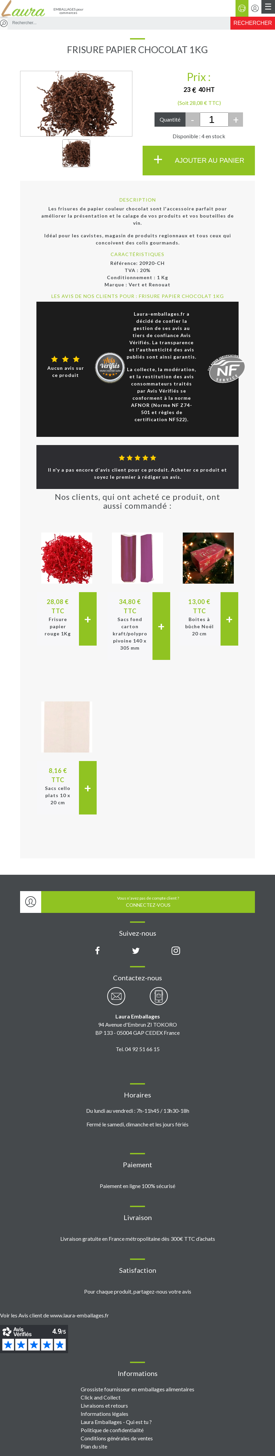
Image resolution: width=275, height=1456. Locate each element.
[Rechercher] (252, 23)
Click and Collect (100, 1397)
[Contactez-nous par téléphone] (159, 1000)
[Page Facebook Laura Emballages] (97, 951)
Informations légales (104, 1413)
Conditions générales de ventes (117, 1438)
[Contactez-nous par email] (116, 1000)
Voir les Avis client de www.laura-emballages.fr (54, 1315)
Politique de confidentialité (112, 1430)
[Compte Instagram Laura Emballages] (176, 951)
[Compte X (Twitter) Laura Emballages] (136, 951)
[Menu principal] (268, 7)
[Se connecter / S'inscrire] (254, 8)
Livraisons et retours (104, 1405)
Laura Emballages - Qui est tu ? (116, 1422)
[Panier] (242, 8)
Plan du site (94, 1446)
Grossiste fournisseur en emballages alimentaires (137, 1389)
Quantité (170, 119)
